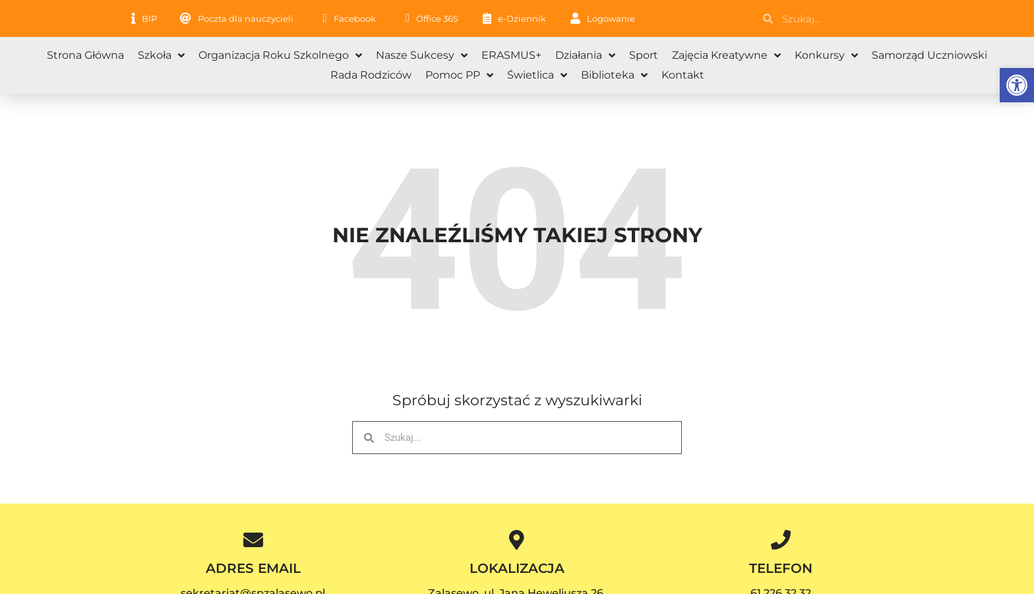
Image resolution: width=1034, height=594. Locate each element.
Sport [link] (643, 55)
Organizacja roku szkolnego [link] (280, 55)
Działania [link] (585, 55)
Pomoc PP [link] (459, 75)
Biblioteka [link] (614, 75)
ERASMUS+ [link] (511, 55)
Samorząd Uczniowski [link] (929, 55)
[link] (1017, 85)
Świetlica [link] (537, 75)
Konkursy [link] (826, 55)
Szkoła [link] (161, 55)
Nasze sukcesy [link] (422, 55)
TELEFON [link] (780, 568)
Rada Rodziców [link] (370, 75)
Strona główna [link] (85, 55)
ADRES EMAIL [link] (253, 568)
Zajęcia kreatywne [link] (726, 55)
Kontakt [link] (682, 75)
